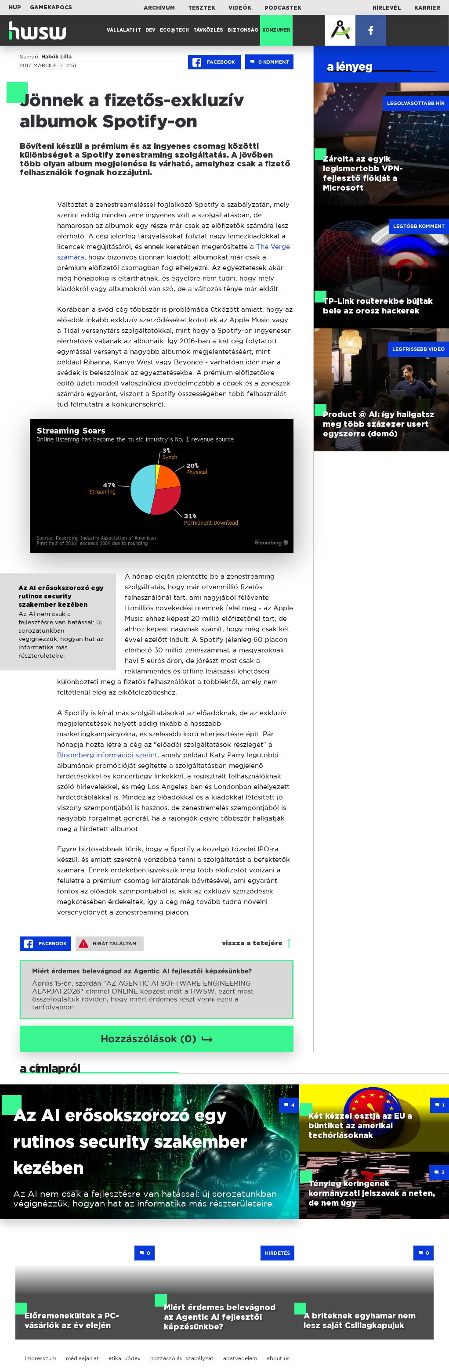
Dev (150, 30)
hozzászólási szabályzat (182, 1358)
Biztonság (243, 30)
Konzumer (276, 30)
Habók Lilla (56, 56)
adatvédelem (240, 1358)
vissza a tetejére (252, 943)
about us (278, 1358)
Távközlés (208, 30)
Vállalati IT (124, 30)
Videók (239, 8)
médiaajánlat (82, 1358)
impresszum (40, 1358)
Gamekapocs (51, 7)
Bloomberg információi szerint (107, 755)
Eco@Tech (174, 30)
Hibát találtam (108, 943)
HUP (15, 7)
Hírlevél (387, 8)
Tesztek (201, 8)
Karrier (427, 8)
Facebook (214, 62)
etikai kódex (125, 1358)
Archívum (159, 8)
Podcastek (282, 8)
